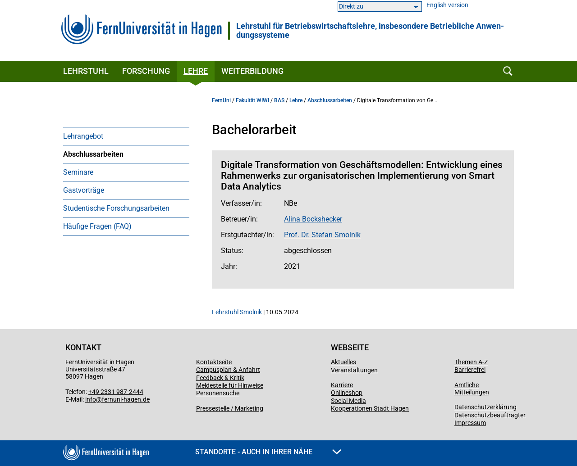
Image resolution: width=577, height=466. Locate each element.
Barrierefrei (469, 369)
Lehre (195, 71)
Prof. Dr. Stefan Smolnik (322, 235)
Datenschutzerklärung (485, 407)
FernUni (221, 100)
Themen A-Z (471, 362)
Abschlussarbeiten (93, 154)
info (90, 399)
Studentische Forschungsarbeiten (116, 208)
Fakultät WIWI (252, 100)
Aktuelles (343, 362)
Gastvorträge (83, 190)
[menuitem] (126, 136)
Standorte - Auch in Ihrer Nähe (268, 452)
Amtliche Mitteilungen (471, 388)
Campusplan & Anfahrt (228, 369)
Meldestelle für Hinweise (229, 385)
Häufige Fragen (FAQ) (97, 226)
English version (447, 5)
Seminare (78, 172)
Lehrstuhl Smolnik (237, 312)
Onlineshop (346, 392)
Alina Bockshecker (313, 219)
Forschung (146, 71)
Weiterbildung (252, 71)
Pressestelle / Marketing (229, 408)
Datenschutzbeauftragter (490, 415)
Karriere (342, 385)
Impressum (470, 422)
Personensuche (217, 393)
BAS (279, 100)
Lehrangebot (83, 136)
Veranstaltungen (354, 370)
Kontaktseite (214, 362)
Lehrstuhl (86, 71)
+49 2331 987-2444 (115, 391)
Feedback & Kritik (220, 377)
